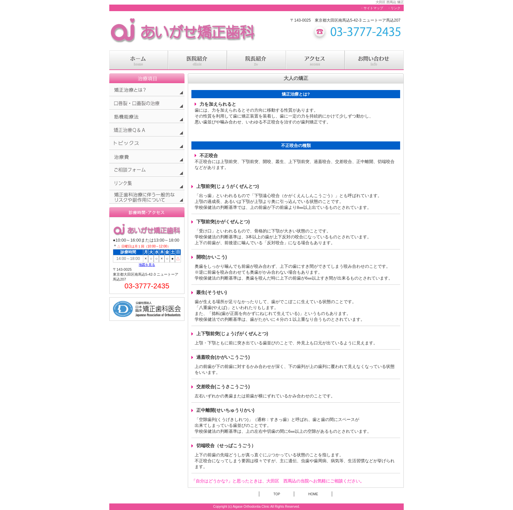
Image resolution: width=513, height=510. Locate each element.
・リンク (393, 8)
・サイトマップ (371, 8)
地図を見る (147, 264)
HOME (313, 494)
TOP (277, 494)
